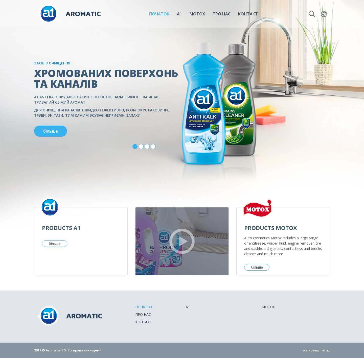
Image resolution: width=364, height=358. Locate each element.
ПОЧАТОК (159, 14)
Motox (197, 14)
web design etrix (316, 350)
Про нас (222, 14)
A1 (179, 14)
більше (55, 243)
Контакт (248, 14)
